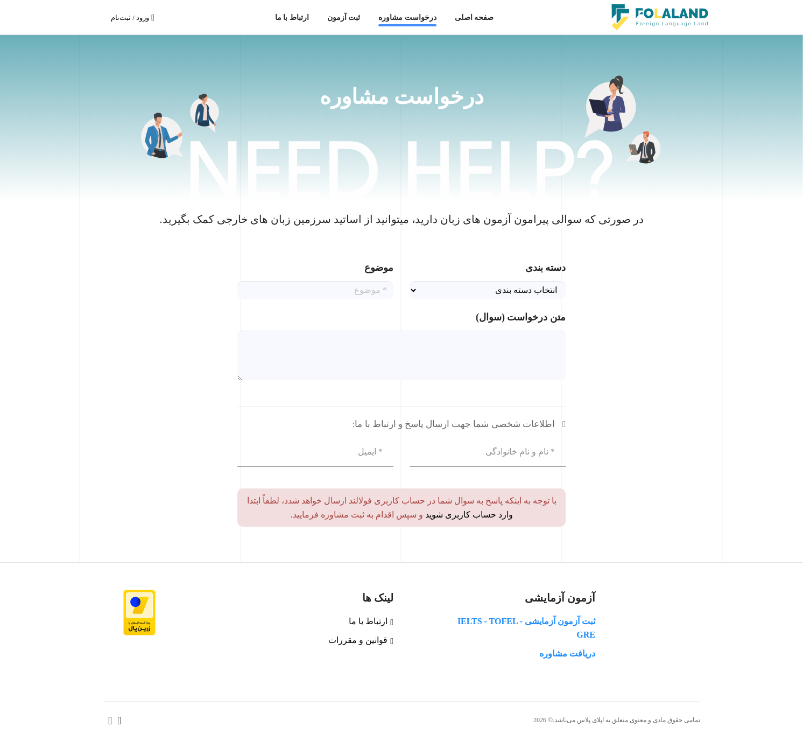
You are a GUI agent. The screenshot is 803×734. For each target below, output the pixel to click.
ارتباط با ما (292, 17)
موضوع (378, 267)
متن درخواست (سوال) (521, 317)
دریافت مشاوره (567, 653)
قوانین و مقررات (360, 640)
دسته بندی (545, 267)
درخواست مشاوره (407, 17)
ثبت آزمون (344, 17)
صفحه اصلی (474, 17)
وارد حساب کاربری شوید (468, 514)
